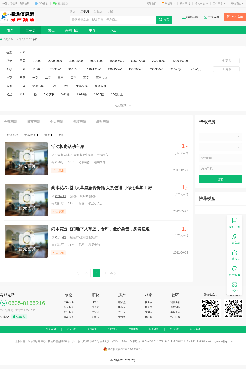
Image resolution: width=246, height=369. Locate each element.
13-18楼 (82, 94)
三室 (61, 77)
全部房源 (10, 121)
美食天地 (175, 312)
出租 (51, 30)
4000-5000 (97, 60)
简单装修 (38, 86)
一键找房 (234, 254)
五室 (86, 77)
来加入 (148, 312)
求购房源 (102, 121)
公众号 (234, 286)
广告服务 (133, 329)
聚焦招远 (175, 307)
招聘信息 (113, 329)
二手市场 (69, 302)
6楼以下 (49, 94)
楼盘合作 (192, 17)
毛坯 (66, 86)
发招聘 (95, 312)
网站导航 (236, 3)
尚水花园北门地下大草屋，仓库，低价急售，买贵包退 (100, 229)
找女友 (148, 307)
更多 (226, 61)
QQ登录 (43, 3)
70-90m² (55, 69)
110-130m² (94, 69)
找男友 (148, 302)
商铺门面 (71, 30)
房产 (25, 39)
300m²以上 (177, 69)
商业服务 (69, 312)
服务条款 (154, 329)
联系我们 (71, 329)
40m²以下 (197, 69)
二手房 (31, 30)
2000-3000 (55, 60)
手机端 (168, 3)
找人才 (95, 307)
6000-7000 (138, 60)
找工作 (95, 302)
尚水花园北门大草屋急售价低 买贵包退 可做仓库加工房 (101, 187)
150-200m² (136, 69)
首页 (10, 30)
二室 (48, 77)
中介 (92, 30)
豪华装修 (100, 86)
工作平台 (218, 3)
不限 (22, 52)
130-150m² (115, 69)
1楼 (34, 94)
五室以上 (101, 77)
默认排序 (12, 135)
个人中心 (200, 3)
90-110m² (74, 69)
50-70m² (37, 69)
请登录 (13, 3)
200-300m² (156, 69)
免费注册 (25, 3)
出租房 (122, 307)
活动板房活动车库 (67, 146)
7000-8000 (158, 60)
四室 (73, 77)
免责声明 (92, 329)
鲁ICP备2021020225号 (123, 360)
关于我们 (174, 329)
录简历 (95, 317)
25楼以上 (117, 94)
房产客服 (234, 270)
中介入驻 (213, 17)
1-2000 (36, 60)
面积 (63, 135)
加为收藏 (51, 329)
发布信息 (69, 317)
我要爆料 (175, 302)
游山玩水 (175, 317)
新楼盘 (122, 302)
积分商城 (185, 3)
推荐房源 (33, 121)
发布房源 (237, 16)
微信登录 (63, 3)
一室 (35, 77)
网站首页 (151, 3)
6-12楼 (65, 94)
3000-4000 (76, 60)
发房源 (122, 317)
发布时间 (31, 135)
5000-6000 (117, 60)
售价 (48, 135)
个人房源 (56, 121)
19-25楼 (99, 94)
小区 (112, 30)
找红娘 (148, 317)
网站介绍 (195, 329)
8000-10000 (180, 60)
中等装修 (82, 86)
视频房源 (79, 121)
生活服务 (69, 307)
